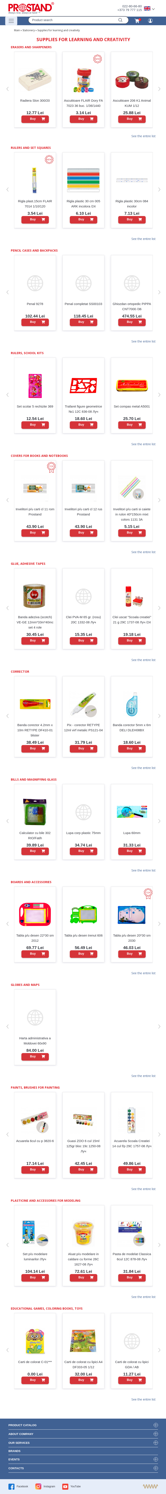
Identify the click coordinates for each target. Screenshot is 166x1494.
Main (17, 30)
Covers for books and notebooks (39, 456)
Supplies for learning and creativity (58, 30)
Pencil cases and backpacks (34, 250)
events (14, 1459)
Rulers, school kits (27, 353)
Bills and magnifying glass (34, 779)
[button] (7, 89)
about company (20, 1434)
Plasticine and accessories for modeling (45, 1200)
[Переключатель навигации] (11, 21)
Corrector (20, 671)
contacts (16, 1468)
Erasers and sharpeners (31, 47)
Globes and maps (25, 985)
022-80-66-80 (132, 6)
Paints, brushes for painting (35, 1087)
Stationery (28, 30)
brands (14, 1451)
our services (19, 1442)
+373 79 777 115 (129, 10)
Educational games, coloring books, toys (47, 1308)
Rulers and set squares (31, 148)
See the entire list (143, 136)
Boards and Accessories (31, 882)
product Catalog (22, 1425)
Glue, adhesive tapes (28, 564)
